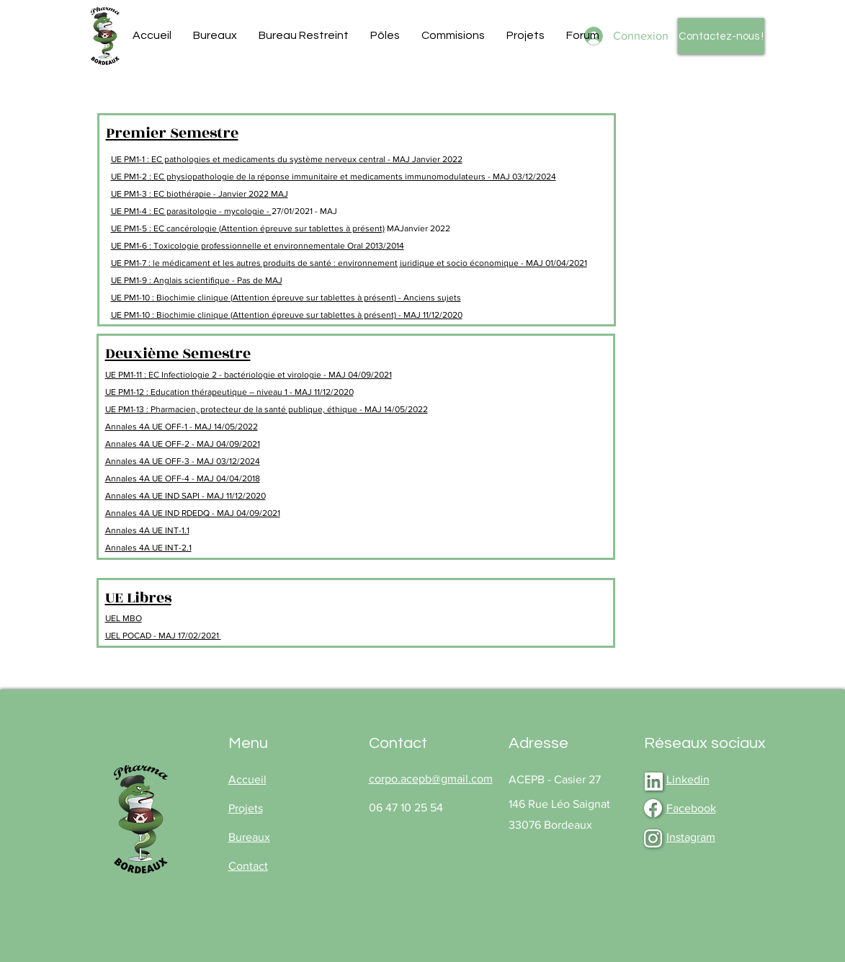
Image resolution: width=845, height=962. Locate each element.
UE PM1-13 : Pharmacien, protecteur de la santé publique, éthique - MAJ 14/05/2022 (266, 409)
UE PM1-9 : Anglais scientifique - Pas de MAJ (196, 280)
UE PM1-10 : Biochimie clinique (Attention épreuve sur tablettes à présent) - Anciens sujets (286, 298)
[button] (215, 36)
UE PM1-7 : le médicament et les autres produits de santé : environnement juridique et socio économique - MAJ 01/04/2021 (349, 263)
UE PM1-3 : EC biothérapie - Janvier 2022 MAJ (199, 194)
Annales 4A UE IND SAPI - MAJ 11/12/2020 (185, 496)
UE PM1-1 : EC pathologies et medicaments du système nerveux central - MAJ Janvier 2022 (286, 159)
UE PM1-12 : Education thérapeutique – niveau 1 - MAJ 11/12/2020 (229, 392)
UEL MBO (123, 618)
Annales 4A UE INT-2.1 (148, 548)
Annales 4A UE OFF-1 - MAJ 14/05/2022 (181, 427)
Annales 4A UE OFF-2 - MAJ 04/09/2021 (182, 444)
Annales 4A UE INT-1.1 (147, 530)
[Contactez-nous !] (721, 36)
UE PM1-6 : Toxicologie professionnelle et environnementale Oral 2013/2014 (257, 246)
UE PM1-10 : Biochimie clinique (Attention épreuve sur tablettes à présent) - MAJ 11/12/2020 (286, 315)
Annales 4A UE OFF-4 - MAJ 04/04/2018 (182, 478)
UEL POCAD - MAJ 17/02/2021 (163, 636)
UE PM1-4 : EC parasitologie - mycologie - (191, 211)
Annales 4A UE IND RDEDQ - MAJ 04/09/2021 (192, 513)
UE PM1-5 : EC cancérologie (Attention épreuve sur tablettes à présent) (248, 228)
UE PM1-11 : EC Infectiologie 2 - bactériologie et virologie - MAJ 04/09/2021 (248, 375)
